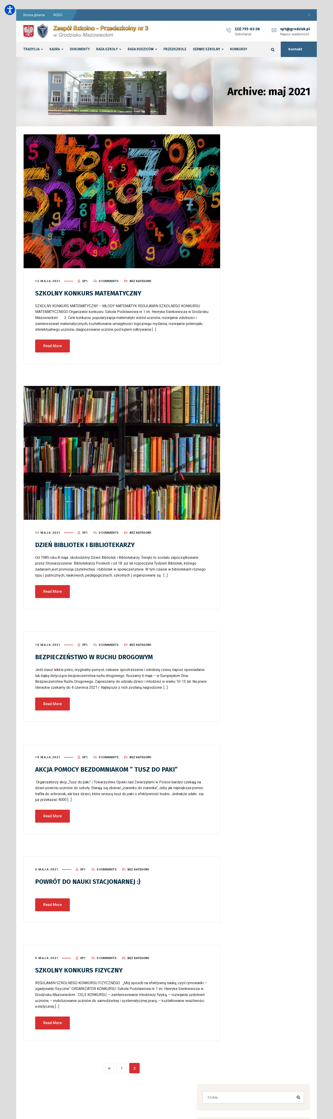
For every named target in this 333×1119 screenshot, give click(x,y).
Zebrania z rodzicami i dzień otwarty (267, 217)
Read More (52, 344)
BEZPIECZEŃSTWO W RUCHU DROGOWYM (98, 655)
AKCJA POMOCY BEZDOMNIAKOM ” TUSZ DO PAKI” (112, 767)
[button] (265, 395)
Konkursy (247, 457)
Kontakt (295, 49)
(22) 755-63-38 (247, 29)
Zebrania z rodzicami (256, 206)
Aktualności (249, 436)
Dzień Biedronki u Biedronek (261, 227)
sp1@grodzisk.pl (295, 29)
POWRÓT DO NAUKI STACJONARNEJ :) (91, 879)
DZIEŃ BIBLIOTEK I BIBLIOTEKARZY (89, 543)
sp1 (85, 280)
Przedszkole (249, 468)
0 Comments (108, 280)
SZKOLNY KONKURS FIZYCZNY (81, 968)
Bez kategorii (140, 280)
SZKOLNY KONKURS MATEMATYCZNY (92, 292)
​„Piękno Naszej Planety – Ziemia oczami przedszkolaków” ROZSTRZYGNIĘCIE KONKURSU (270, 244)
